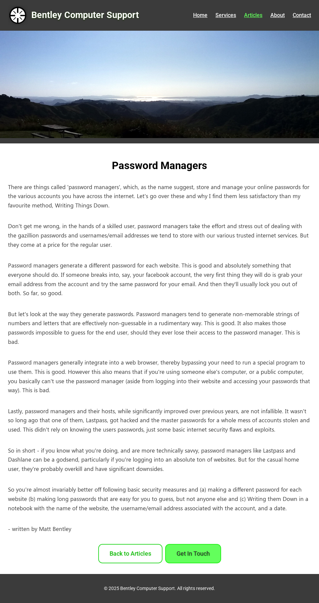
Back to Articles (130, 553)
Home (200, 15)
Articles (253, 15)
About (277, 15)
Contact (302, 15)
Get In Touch (193, 553)
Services (225, 15)
